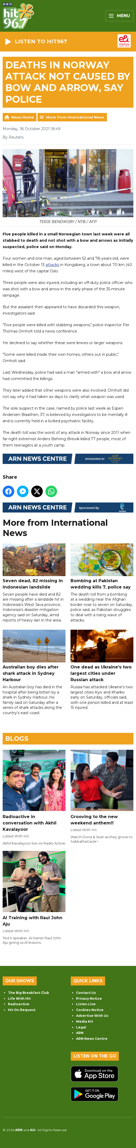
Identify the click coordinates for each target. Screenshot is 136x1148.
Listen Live (86, 1004)
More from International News (75, 117)
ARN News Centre (91, 1039)
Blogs (16, 738)
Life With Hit (19, 998)
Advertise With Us (92, 1016)
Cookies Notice (90, 1010)
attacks (52, 264)
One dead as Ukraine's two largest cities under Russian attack (102, 656)
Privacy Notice (89, 998)
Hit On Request (21, 1010)
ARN (79, 1033)
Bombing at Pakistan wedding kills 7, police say (102, 566)
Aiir (33, 1130)
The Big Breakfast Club (28, 993)
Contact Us (86, 993)
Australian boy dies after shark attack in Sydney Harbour (34, 656)
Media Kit (84, 1021)
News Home (22, 117)
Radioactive (18, 1004)
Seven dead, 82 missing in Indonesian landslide (34, 566)
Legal (81, 1027)
